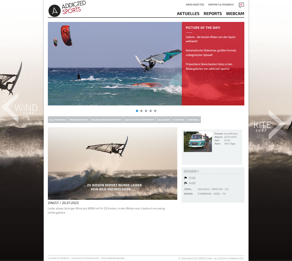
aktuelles (188, 13)
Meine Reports (78, 119)
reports (213, 13)
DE (241, 4)
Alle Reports (57, 119)
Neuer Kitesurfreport (139, 119)
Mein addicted (195, 4)
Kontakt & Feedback (221, 4)
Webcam (235, 13)
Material (193, 119)
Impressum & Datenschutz (85, 258)
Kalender (163, 119)
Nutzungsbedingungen (113, 258)
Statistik (178, 119)
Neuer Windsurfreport (106, 119)
